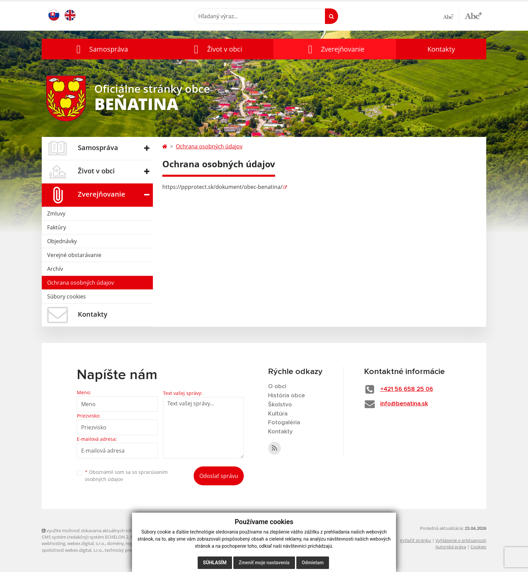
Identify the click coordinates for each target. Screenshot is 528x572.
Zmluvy (56, 213)
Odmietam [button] (313, 562)
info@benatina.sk (404, 404)
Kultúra (278, 414)
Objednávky (62, 241)
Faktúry (56, 227)
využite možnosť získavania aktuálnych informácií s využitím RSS (108, 530)
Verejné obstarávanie (74, 255)
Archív (55, 269)
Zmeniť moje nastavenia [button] (264, 562)
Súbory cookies (66, 296)
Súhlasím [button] (215, 562)
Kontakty (441, 49)
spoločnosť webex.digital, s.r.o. (72, 550)
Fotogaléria (284, 423)
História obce (286, 396)
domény (115, 543)
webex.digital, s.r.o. (86, 543)
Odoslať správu (218, 476)
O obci (277, 386)
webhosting (53, 543)
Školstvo (280, 405)
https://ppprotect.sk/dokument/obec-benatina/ (222, 187)
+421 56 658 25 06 (406, 389)
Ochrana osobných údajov (80, 282)
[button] (101, 49)
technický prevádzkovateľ (130, 550)
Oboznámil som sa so (126, 475)
